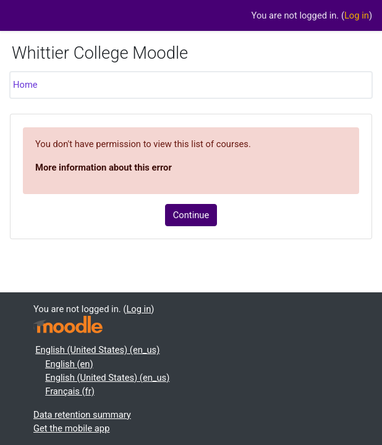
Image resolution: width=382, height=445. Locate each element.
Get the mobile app (71, 428)
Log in (356, 15)
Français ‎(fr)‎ (70, 391)
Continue (191, 215)
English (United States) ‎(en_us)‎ (97, 349)
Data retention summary (82, 414)
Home (25, 84)
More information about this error (103, 167)
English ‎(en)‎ (69, 364)
